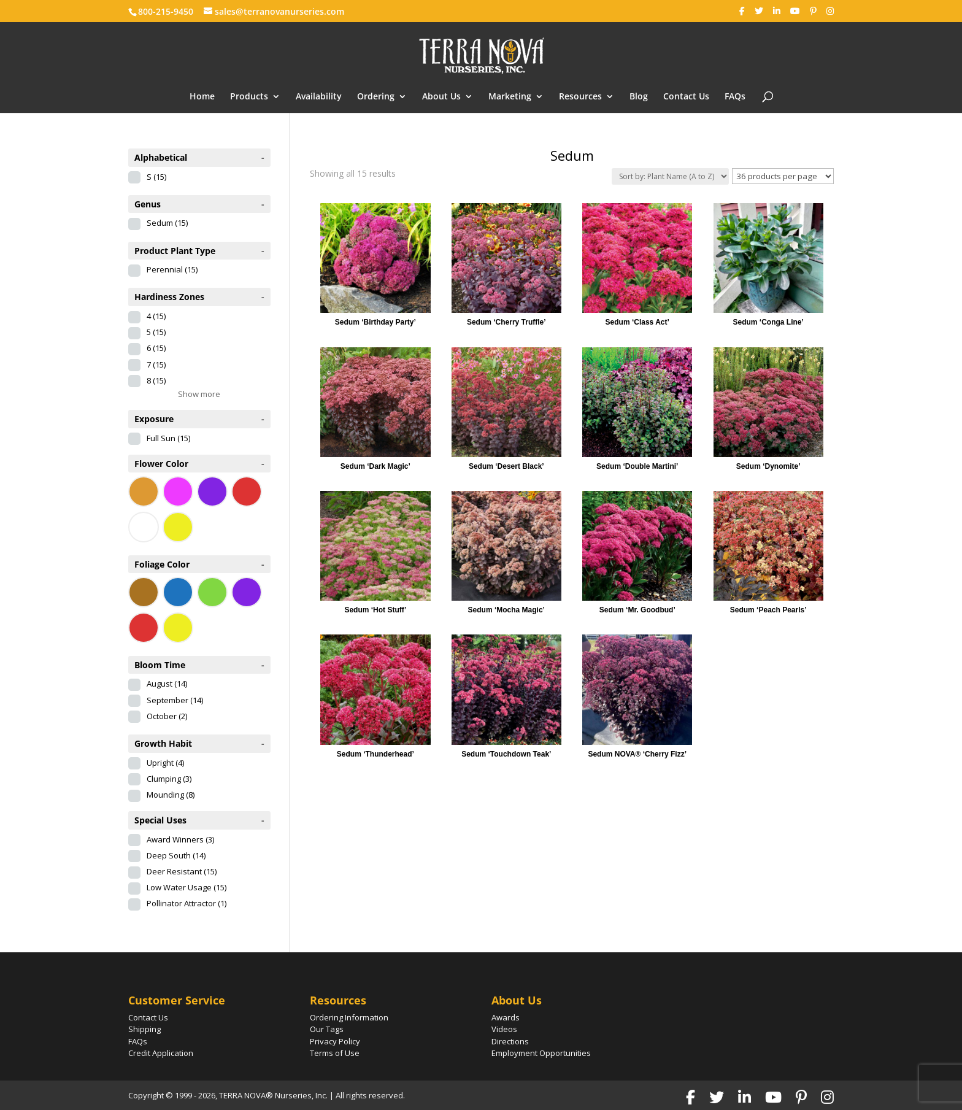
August (167, 683)
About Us (441, 97)
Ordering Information (349, 1017)
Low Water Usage (186, 887)
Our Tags (327, 1029)
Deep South (176, 855)
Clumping (169, 778)
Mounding (170, 794)
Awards (505, 1017)
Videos (504, 1029)
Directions (510, 1041)
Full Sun (168, 438)
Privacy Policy (335, 1041)
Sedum (167, 222)
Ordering (375, 97)
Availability (319, 97)
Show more (199, 393)
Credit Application (160, 1052)
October (167, 716)
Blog (638, 97)
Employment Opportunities (541, 1052)
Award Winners (180, 839)
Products (249, 97)
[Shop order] (670, 176)
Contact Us (686, 97)
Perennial (172, 269)
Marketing (509, 97)
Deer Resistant (182, 871)
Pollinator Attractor (186, 903)
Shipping (144, 1029)
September (175, 700)
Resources (580, 97)
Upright (165, 762)
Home (202, 97)
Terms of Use (335, 1052)
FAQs (735, 97)
